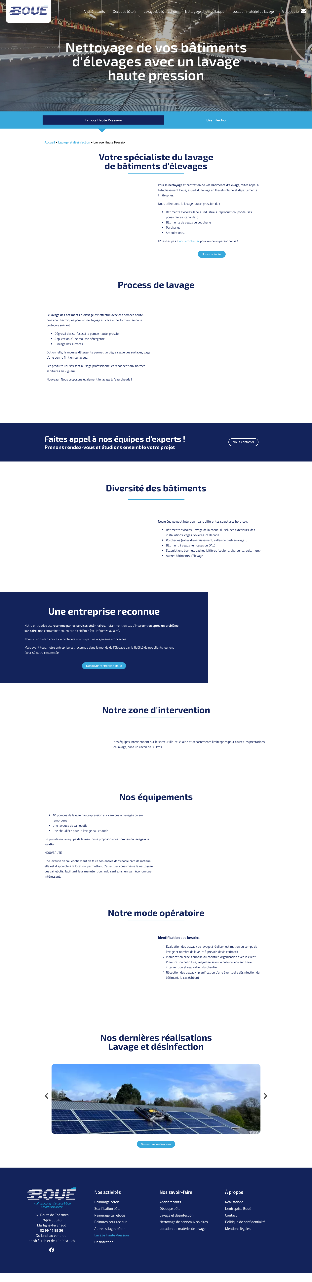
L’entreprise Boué (238, 1207)
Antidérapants (94, 11)
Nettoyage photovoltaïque (204, 11)
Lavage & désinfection (160, 11)
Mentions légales (238, 1225)
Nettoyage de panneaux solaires (184, 1219)
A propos (288, 11)
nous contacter (189, 241)
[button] (47, 1096)
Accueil (50, 142)
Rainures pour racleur (110, 1219)
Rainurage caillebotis (109, 1213)
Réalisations (234, 1201)
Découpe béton (124, 11)
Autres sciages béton (110, 1225)
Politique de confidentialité (245, 1219)
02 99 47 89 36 (51, 1230)
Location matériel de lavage (253, 11)
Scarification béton (108, 1207)
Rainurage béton (106, 1201)
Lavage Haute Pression (103, 120)
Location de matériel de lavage (183, 1225)
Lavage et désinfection (74, 142)
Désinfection (216, 120)
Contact (231, 1213)
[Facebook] (51, 1249)
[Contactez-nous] (303, 11)
